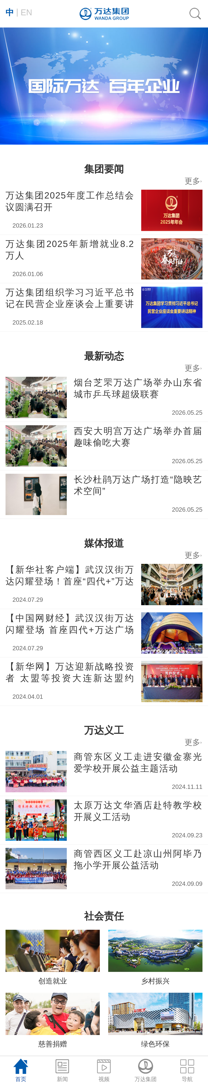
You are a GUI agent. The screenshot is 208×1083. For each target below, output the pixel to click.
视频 (104, 1070)
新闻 (62, 1070)
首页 (20, 1070)
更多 (193, 368)
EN (19, 12)
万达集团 (146, 1070)
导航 (187, 1070)
